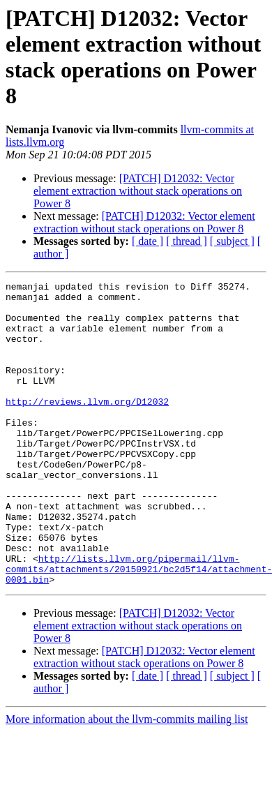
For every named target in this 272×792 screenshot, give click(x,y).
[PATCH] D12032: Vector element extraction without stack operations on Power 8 (137, 190)
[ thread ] (186, 241)
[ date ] (147, 241)
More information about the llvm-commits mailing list (127, 780)
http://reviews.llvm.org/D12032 (87, 426)
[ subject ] (232, 241)
